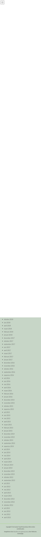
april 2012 (7, 517)
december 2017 (9, 338)
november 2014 (9, 437)
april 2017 (7, 350)
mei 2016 (7, 384)
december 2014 (9, 434)
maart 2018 (8, 329)
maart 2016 (8, 390)
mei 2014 (7, 455)
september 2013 (9, 480)
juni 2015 (7, 415)
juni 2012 (7, 511)
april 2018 (7, 325)
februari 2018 (8, 332)
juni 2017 (7, 347)
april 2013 (7, 493)
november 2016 (9, 366)
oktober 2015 (8, 406)
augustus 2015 (9, 409)
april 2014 (7, 459)
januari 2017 (8, 359)
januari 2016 (8, 397)
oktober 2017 (8, 341)
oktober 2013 (8, 477)
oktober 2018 (8, 319)
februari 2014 (8, 465)
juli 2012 (7, 508)
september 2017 (9, 344)
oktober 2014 (8, 440)
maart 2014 (8, 462)
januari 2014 (8, 468)
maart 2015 (8, 424)
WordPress (16, 531)
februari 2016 (8, 394)
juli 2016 (7, 378)
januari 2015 (8, 431)
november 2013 (9, 474)
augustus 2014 (9, 446)
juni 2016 (7, 381)
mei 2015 (7, 418)
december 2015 (9, 400)
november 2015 (9, 403)
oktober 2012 (8, 505)
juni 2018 (7, 322)
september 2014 (9, 443)
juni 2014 (7, 452)
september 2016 (9, 372)
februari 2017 (8, 356)
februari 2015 (8, 428)
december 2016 (9, 363)
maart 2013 (8, 496)
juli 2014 (7, 449)
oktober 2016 (8, 369)
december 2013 (9, 471)
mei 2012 (7, 514)
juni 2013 (7, 486)
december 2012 (9, 499)
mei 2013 (7, 489)
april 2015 (7, 421)
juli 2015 (7, 412)
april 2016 (7, 387)
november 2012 (9, 502)
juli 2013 (7, 483)
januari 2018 (8, 335)
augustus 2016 (9, 375)
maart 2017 (8, 353)
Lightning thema (25, 531)
